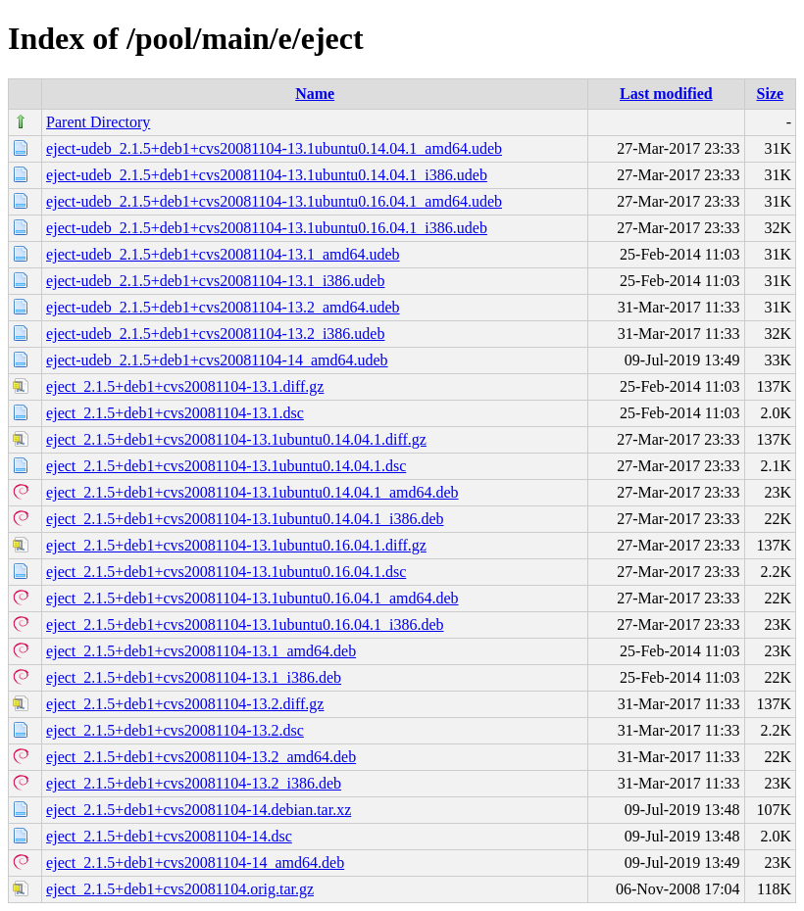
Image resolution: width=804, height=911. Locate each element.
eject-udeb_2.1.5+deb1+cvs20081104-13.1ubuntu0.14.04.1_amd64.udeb (274, 148)
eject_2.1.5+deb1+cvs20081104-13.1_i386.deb (193, 677)
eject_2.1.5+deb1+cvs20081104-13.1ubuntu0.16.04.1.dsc (226, 571)
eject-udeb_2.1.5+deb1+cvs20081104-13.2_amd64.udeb (222, 307)
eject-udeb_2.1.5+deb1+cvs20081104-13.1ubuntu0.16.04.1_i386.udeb (266, 227)
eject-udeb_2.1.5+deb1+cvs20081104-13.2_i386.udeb (215, 333)
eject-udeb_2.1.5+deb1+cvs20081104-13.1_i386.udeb (215, 280)
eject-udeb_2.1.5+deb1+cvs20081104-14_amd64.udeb (216, 360)
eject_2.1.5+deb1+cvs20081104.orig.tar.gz (180, 889)
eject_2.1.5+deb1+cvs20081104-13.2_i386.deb (193, 783)
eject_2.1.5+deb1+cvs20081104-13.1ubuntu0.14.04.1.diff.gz (236, 439)
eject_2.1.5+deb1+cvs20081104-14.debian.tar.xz (198, 809)
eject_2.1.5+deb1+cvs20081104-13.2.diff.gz (185, 703)
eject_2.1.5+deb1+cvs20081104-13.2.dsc (175, 730)
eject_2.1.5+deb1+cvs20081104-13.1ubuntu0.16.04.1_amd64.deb (252, 598)
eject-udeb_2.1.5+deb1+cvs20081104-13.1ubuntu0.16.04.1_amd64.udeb (274, 201)
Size (770, 93)
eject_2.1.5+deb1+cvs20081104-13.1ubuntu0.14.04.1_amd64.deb (252, 492)
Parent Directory (98, 122)
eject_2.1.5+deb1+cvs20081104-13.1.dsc (175, 413)
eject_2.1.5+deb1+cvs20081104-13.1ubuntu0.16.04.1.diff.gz (236, 545)
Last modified (666, 93)
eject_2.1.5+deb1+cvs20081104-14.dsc (169, 836)
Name (314, 93)
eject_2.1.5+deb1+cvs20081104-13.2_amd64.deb (201, 756)
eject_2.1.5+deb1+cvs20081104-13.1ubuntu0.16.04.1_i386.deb (244, 624)
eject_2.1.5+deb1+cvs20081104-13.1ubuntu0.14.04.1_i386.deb (244, 518)
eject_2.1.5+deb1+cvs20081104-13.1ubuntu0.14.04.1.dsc (226, 465)
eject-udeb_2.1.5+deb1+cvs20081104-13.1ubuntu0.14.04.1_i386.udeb (266, 175)
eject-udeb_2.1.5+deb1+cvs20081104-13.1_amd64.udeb (222, 254)
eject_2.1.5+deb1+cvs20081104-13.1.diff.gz (185, 386)
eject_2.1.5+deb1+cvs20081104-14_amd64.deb (195, 862)
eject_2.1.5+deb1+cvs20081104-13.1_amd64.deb (201, 651)
